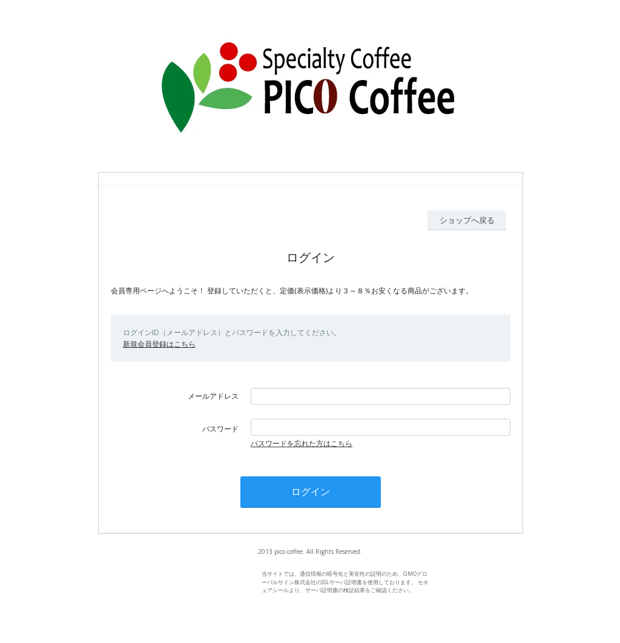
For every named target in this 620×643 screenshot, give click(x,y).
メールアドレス (213, 396)
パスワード (220, 429)
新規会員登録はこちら (159, 344)
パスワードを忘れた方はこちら (301, 443)
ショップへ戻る (467, 220)
